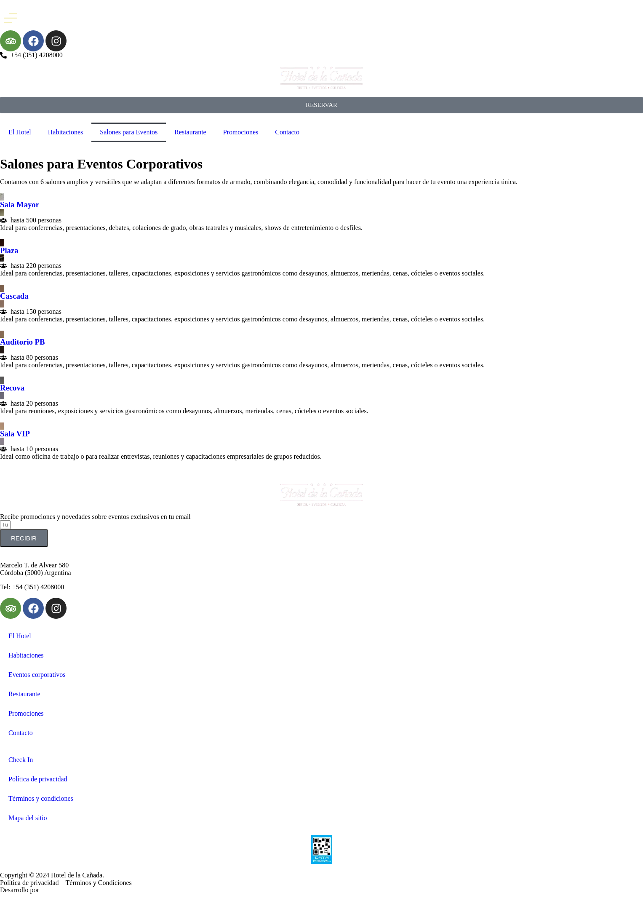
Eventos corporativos (37, 674)
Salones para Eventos (128, 132)
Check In (20, 759)
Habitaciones (65, 132)
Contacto (287, 132)
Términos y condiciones (40, 798)
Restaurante (190, 132)
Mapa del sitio (27, 817)
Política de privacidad (37, 779)
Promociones (241, 132)
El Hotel (19, 132)
